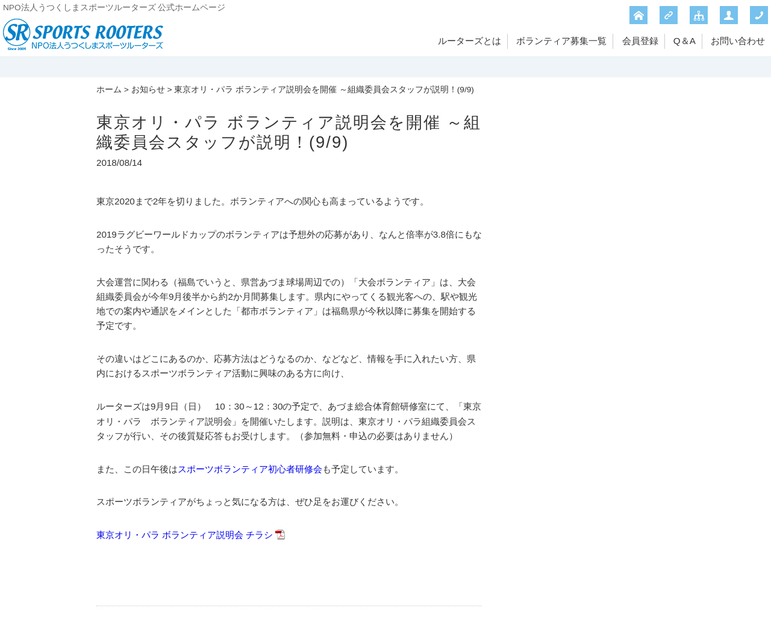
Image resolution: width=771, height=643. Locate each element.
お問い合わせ (738, 41)
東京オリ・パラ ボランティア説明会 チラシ (184, 535)
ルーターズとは (469, 41)
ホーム (109, 89)
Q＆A (684, 41)
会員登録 (640, 41)
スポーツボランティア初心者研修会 (250, 469)
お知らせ (148, 89)
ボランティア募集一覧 (561, 41)
